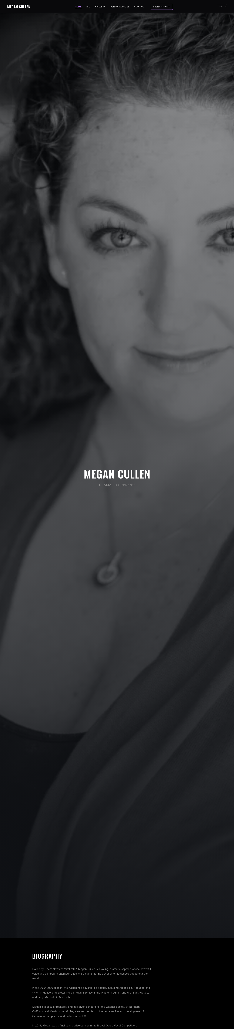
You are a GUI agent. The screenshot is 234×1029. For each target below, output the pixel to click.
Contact (140, 6)
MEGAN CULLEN (18, 6)
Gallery (100, 6)
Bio (88, 6)
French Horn (161, 6)
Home (78, 6)
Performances (119, 6)
